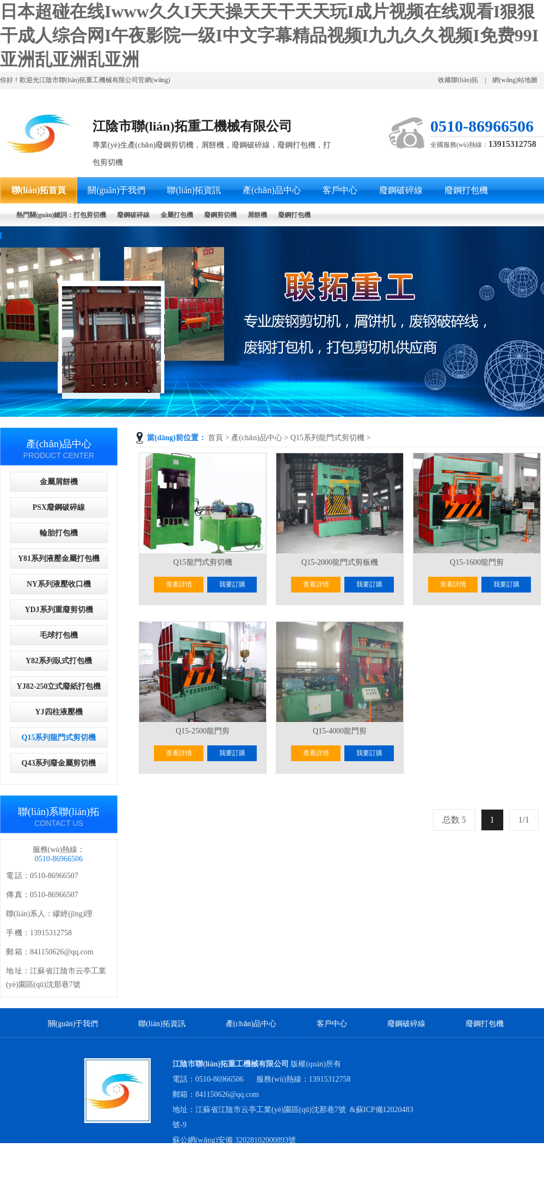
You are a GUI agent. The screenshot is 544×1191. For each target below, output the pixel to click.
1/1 (523, 819)
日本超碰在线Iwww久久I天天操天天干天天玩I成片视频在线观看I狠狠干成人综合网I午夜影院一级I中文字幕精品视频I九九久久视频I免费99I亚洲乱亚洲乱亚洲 (269, 35)
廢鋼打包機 (485, 1024)
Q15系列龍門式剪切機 (327, 438)
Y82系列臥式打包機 (59, 661)
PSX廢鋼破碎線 (59, 507)
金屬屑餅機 (59, 482)
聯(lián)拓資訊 (161, 1024)
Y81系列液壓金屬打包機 (59, 558)
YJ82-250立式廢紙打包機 (59, 686)
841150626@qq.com (227, 1094)
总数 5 (454, 819)
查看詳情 (179, 584)
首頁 (215, 438)
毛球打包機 (59, 635)
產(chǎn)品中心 (256, 438)
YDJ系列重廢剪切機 (58, 610)
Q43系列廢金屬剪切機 (59, 763)
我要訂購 (232, 584)
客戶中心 (332, 1024)
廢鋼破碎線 (406, 1024)
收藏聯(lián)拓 (458, 80)
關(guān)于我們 (73, 1024)
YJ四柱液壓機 (58, 712)
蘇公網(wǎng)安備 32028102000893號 (234, 1140)
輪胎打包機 (59, 533)
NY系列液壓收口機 (59, 584)
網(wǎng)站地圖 (514, 80)
